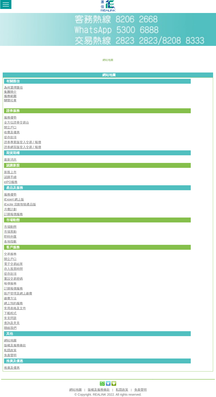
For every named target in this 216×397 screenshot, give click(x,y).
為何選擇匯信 (13, 87)
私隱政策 (10, 350)
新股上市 (10, 172)
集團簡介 (10, 92)
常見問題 (10, 318)
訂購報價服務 (13, 214)
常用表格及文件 (15, 308)
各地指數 (10, 241)
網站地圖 (10, 340)
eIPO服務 (10, 182)
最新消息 (10, 159)
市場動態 (10, 226)
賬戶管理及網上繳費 (18, 293)
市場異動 (10, 231)
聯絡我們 (10, 328)
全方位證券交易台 (16, 122)
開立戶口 (10, 127)
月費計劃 (10, 209)
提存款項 (10, 137)
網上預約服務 (13, 303)
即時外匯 (10, 236)
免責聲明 (10, 355)
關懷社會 (10, 100)
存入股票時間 (13, 269)
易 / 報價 (35, 142)
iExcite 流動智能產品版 (20, 204)
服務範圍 (10, 96)
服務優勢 (10, 117)
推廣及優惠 (12, 367)
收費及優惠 (12, 132)
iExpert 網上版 (14, 199)
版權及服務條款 (15, 345)
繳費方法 (10, 298)
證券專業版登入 (15, 142)
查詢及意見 (12, 323)
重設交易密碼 (13, 278)
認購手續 (10, 177)
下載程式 (10, 313)
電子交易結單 (13, 264)
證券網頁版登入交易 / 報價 (22, 147)
